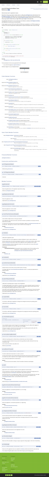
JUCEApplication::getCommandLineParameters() (24, 250)
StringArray (6, 141)
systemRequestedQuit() (6, 376)
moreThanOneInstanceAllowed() (17, 269)
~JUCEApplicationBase (13, 79)
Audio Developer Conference (16, 470)
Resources (4, 470)
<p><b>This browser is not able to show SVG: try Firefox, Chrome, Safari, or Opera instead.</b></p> (24, 70)
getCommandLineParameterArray (20, 141)
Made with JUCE (4, 469)
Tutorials (3, 468)
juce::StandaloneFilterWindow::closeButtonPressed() (17, 381)
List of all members (45, 9)
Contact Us (13, 464)
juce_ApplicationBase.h (16, 64)
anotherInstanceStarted (13, 96)
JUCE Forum (13, 458)
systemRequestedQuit (13, 100)
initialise (7, 34)
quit (15, 138)
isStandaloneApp (17, 148)
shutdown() (8, 242)
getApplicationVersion (12, 48)
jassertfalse (8, 345)
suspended (11, 103)
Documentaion (4, 467)
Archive (12, 460)
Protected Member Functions (38, 9)
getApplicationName (12, 44)
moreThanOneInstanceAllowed (14, 88)
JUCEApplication (29, 15)
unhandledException (12, 109)
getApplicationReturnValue (14, 123)
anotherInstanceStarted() (33, 223)
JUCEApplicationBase (6, 16)
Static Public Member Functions (42, 8)
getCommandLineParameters (19, 145)
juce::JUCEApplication (12, 200)
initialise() (29, 128)
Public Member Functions (34, 8)
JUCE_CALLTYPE (11, 141)
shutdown (7, 40)
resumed (10, 106)
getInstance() (10, 168)
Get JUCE (45, 1)
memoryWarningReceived (13, 114)
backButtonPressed (12, 117)
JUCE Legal (13, 465)
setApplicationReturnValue (14, 120)
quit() (30, 241)
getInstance (16, 135)
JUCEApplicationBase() (10, 190)
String (7, 82)
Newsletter (13, 459)
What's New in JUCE (5, 462)
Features (3, 463)
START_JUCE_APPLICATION (6, 56)
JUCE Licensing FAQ (14, 466)
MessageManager (7, 379)
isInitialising (11, 126)
